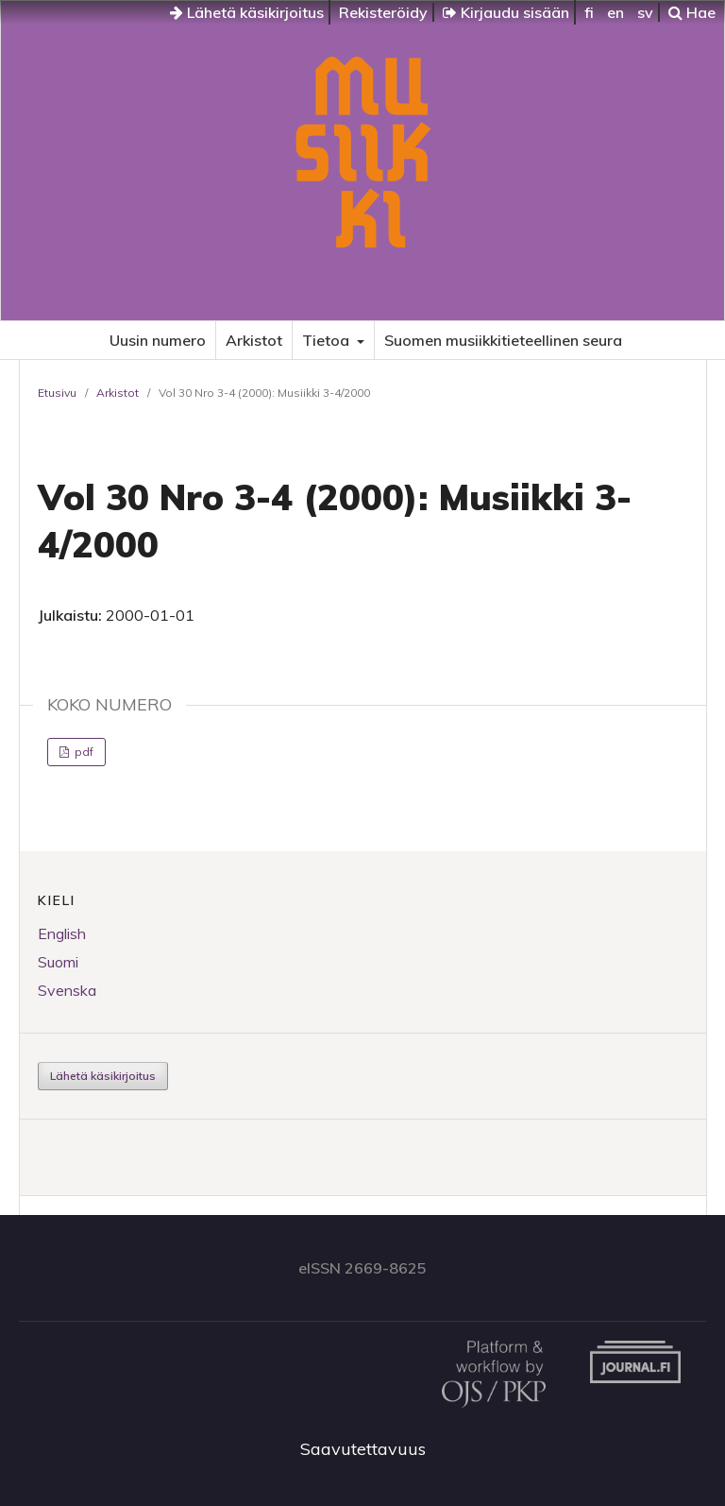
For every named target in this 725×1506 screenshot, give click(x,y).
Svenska (67, 990)
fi (589, 12)
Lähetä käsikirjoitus (247, 12)
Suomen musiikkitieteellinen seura (503, 340)
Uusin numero (158, 340)
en (615, 12)
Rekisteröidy (383, 12)
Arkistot (254, 340)
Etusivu (57, 392)
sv (645, 12)
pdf (82, 751)
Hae (692, 12)
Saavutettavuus (363, 1449)
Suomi (58, 961)
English (62, 933)
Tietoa (327, 340)
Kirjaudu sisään (506, 12)
